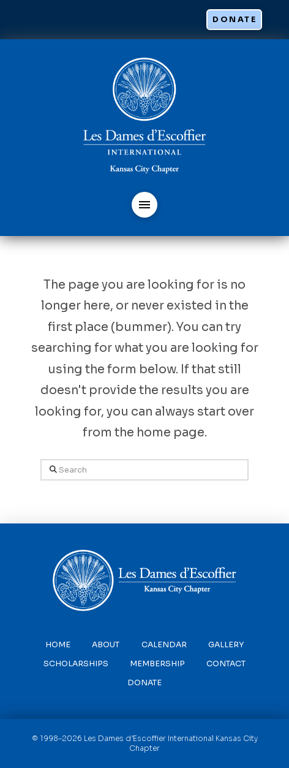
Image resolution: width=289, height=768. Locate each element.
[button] (144, 204)
